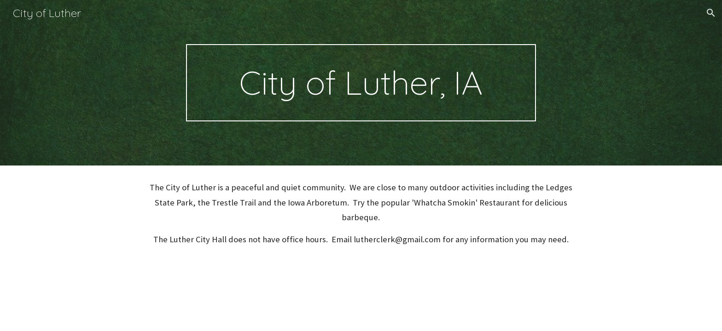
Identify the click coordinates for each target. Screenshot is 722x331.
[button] (711, 13)
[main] (361, 82)
